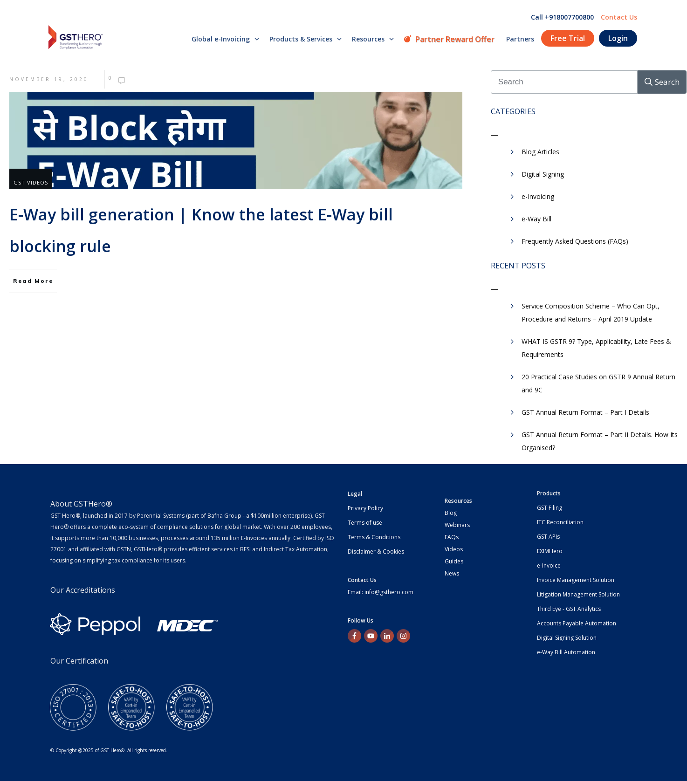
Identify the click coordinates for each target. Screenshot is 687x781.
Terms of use (365, 523)
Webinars (457, 525)
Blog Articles (540, 151)
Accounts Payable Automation (576, 623)
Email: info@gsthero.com (380, 592)
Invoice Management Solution (575, 580)
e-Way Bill (536, 218)
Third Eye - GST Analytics (569, 609)
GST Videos (31, 182)
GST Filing (549, 508)
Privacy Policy (365, 508)
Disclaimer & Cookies (376, 551)
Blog (451, 513)
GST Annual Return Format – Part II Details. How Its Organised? (600, 441)
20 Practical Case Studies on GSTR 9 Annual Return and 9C (598, 383)
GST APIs (548, 537)
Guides (454, 561)
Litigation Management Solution (578, 594)
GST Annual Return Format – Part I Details (585, 412)
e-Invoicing (538, 196)
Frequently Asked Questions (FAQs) (575, 241)
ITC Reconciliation (560, 522)
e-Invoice (549, 565)
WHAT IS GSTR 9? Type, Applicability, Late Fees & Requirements (596, 348)
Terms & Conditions (374, 537)
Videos (454, 549)
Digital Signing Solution (567, 638)
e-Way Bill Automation (566, 652)
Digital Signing (543, 174)
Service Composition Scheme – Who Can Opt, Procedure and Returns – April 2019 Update (591, 312)
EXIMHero (550, 551)
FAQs (452, 537)
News (452, 573)
